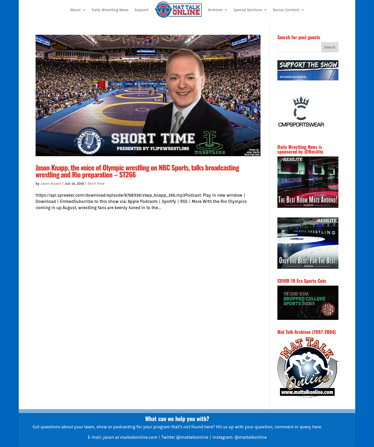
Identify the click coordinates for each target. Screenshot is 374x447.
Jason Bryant (51, 183)
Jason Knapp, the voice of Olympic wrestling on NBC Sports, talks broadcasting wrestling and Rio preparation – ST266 (137, 171)
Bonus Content (286, 10)
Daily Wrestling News (110, 10)
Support (141, 10)
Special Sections (247, 10)
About (75, 10)
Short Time (96, 183)
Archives (215, 10)
